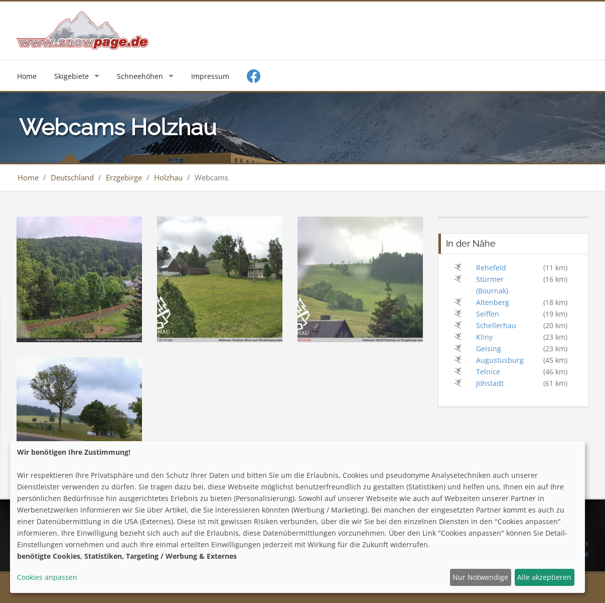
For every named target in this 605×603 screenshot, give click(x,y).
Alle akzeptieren (544, 577)
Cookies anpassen (47, 577)
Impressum (210, 76)
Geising (488, 348)
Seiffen (487, 314)
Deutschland (72, 177)
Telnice (488, 371)
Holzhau (168, 177)
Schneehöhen (140, 76)
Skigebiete (71, 76)
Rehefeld (491, 267)
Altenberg (492, 302)
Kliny (484, 337)
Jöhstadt (490, 383)
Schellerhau (496, 325)
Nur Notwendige (480, 577)
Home (27, 76)
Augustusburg (500, 360)
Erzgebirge (124, 177)
